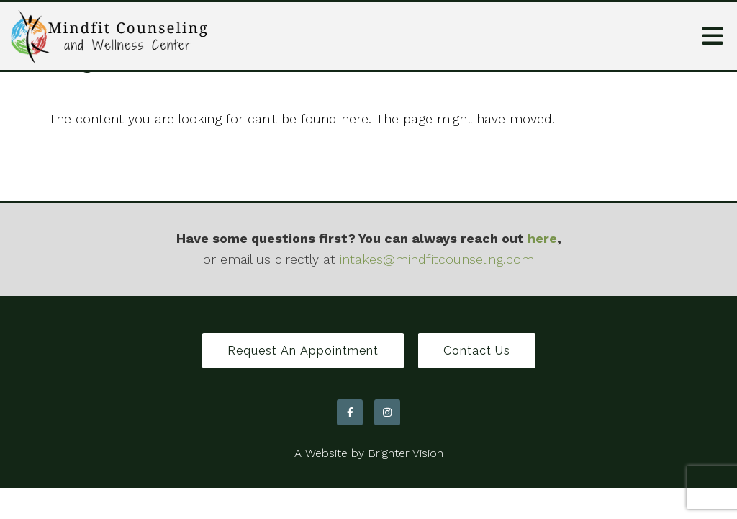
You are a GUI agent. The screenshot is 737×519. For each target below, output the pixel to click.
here (542, 238)
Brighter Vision (405, 453)
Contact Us (476, 351)
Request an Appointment (303, 351)
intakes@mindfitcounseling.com (437, 259)
